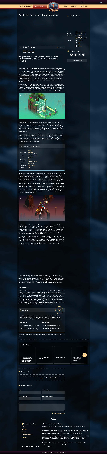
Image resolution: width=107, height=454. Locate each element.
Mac (79, 43)
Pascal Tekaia (32, 51)
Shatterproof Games (80, 32)
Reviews (25, 51)
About (23, 426)
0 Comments (60, 47)
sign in (50, 377)
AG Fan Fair (83, 6)
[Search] (88, 2)
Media (66, 6)
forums (41, 378)
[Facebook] (22, 447)
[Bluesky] (38, 447)
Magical (29, 155)
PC (79, 45)
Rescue (33, 155)
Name (20, 390)
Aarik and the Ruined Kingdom (30, 146)
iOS (79, 42)
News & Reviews (40, 6)
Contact (24, 437)
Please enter (46, 390)
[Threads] (34, 447)
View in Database (77, 60)
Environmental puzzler (32, 161)
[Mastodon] (36, 447)
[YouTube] (32, 447)
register (56, 377)
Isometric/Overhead (32, 154)
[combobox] (88, 2)
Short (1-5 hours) (31, 165)
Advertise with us (27, 435)
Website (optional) (23, 396)
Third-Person (30, 157)
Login (100, 2)
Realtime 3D (30, 152)
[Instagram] (29, 447)
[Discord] (27, 447)
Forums (73, 6)
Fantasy (29, 150)
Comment (21, 402)
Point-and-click (31, 163)
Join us (24, 432)
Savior (36, 155)
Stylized (29, 159)
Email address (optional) (47, 396)
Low (29, 167)
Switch (80, 46)
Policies (24, 429)
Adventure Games (25, 6)
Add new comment (58, 413)
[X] (24, 447)
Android (80, 40)
